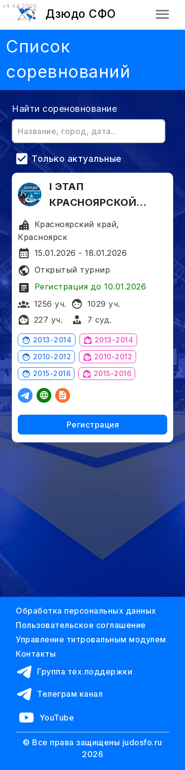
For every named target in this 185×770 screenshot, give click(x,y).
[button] (163, 14)
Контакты (36, 654)
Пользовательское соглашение (81, 625)
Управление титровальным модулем (91, 639)
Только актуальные (77, 159)
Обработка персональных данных (86, 611)
